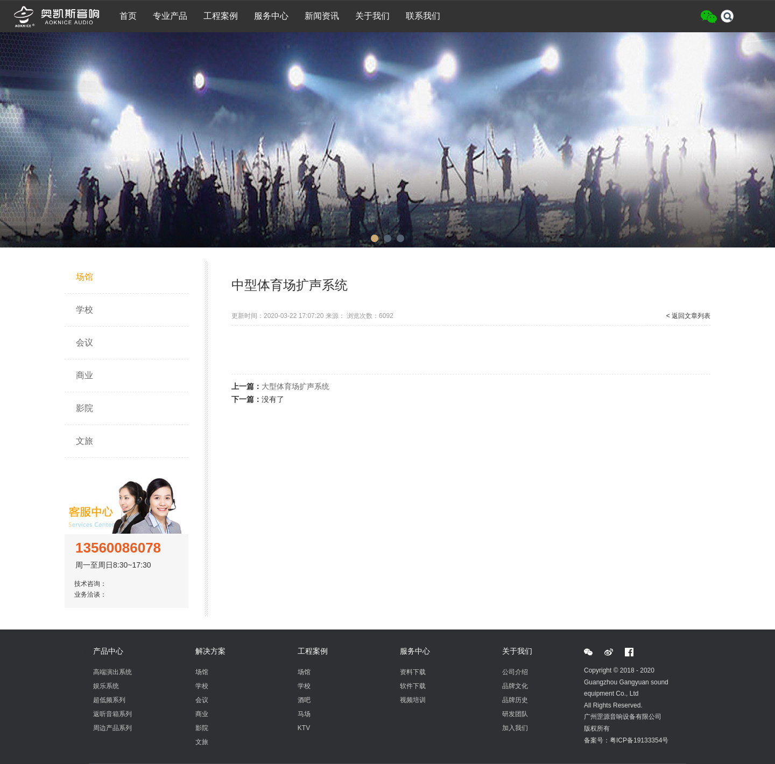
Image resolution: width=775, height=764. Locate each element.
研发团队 (515, 714)
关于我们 (517, 651)
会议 (84, 342)
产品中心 (108, 651)
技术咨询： (92, 584)
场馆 (84, 276)
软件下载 (413, 686)
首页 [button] (128, 15)
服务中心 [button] (271, 15)
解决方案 (210, 651)
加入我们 (515, 728)
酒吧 (304, 700)
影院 (84, 408)
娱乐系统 (106, 686)
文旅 (84, 440)
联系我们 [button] (423, 15)
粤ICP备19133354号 (639, 740)
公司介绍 (515, 672)
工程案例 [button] (220, 15)
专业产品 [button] (170, 15)
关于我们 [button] (372, 15)
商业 (84, 375)
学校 (84, 309)
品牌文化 (515, 686)
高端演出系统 (112, 672)
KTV (304, 728)
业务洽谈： (92, 594)
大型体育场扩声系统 (295, 386)
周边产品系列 (112, 728)
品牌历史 (515, 700)
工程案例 (313, 651)
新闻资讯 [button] (322, 15)
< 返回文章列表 (688, 316)
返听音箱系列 (112, 714)
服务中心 (415, 651)
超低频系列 (109, 700)
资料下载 (413, 672)
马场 (304, 714)
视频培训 (413, 700)
